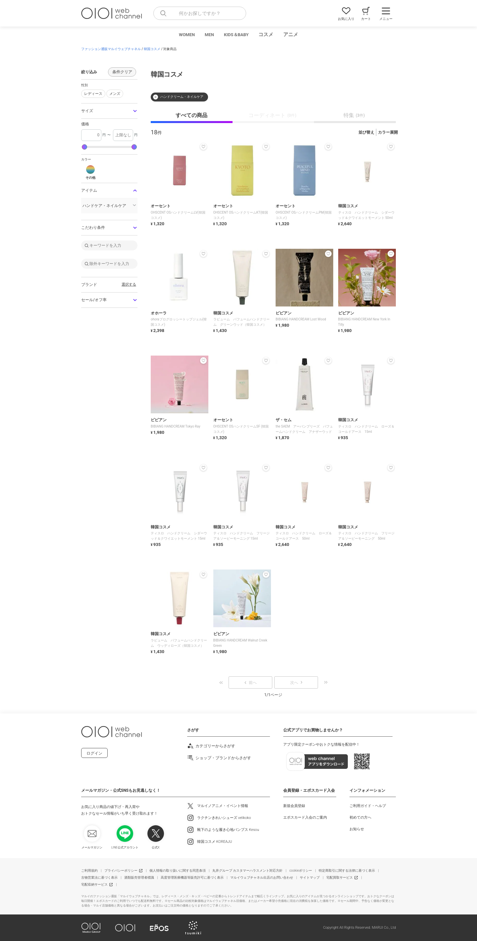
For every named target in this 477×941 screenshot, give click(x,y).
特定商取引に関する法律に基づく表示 (347, 870)
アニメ (290, 34)
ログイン (94, 753)
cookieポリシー (300, 870)
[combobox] (199, 13)
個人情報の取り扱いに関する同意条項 (177, 870)
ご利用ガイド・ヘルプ (367, 806)
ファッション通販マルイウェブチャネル (111, 49)
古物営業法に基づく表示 (99, 877)
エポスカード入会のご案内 (305, 817)
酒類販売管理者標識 (139, 877)
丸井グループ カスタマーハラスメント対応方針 (247, 870)
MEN (209, 34)
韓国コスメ (152, 49)
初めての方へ (360, 817)
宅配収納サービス (94, 884)
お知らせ (356, 829)
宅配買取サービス (339, 877)
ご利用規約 (89, 870)
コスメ (265, 34)
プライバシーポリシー (120, 870)
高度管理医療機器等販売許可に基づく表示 (192, 877)
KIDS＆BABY (236, 34)
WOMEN (187, 34)
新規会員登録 (294, 806)
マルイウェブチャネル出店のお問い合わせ (261, 877)
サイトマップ (310, 877)
